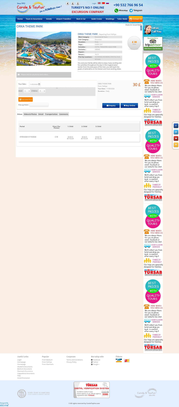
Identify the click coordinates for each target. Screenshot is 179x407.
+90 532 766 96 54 (128, 4)
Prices (19, 114)
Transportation (51, 114)
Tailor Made (122, 19)
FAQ (19, 375)
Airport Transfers (63, 19)
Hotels (49, 19)
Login (94, 3)
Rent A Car (81, 19)
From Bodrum (47, 360)
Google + (96, 364)
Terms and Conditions (75, 360)
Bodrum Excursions (24, 369)
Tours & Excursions (34, 19)
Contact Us (136, 19)
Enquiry (111, 105)
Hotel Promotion (23, 378)
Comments (63, 114)
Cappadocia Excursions (25, 373)
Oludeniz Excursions (24, 367)
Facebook (96, 360)
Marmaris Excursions (25, 371)
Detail (40, 114)
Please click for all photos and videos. (34, 74)
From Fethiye (47, 362)
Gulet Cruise (96, 19)
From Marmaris (47, 364)
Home (20, 19)
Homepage (21, 362)
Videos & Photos (30, 114)
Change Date (47, 84)
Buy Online (130, 105)
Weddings (110, 19)
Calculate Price (26, 99)
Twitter (95, 362)
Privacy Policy (72, 362)
